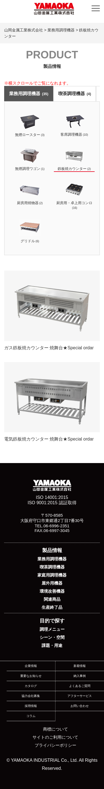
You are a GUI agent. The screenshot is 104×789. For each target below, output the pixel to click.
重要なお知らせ (31, 675)
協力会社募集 (31, 696)
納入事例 (79, 675)
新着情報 (79, 665)
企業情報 (31, 665)
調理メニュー (52, 629)
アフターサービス (79, 696)
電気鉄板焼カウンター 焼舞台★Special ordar (52, 401)
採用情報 (31, 706)
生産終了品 (52, 607)
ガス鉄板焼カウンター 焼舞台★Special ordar (52, 310)
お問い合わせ (79, 706)
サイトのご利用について (55, 737)
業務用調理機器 (28, 93)
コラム (30, 716)
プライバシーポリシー (55, 745)
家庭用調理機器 (52, 575)
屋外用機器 (52, 583)
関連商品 (52, 599)
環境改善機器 (52, 591)
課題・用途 (52, 645)
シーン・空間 (52, 637)
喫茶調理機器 (74, 93)
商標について (55, 729)
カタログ (31, 685)
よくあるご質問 (79, 685)
